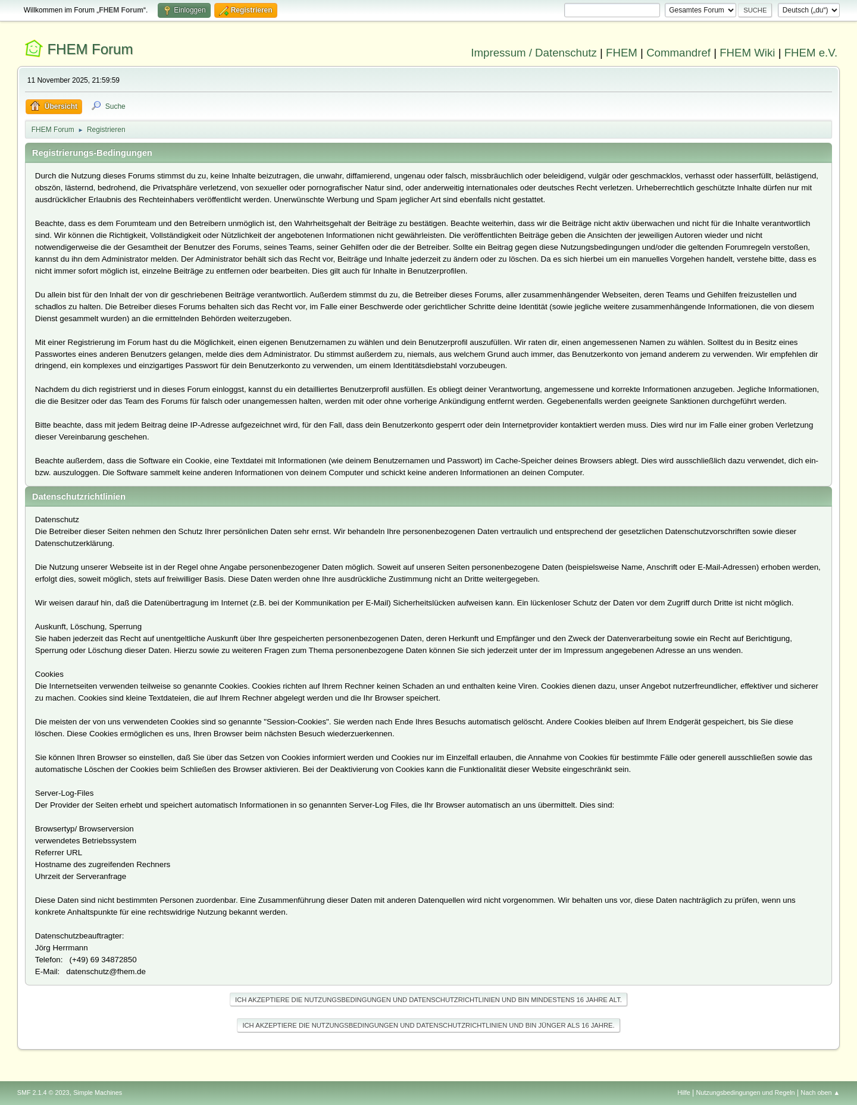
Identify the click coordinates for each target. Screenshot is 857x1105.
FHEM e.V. (811, 52)
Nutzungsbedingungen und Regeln (745, 1092)
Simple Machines (97, 1092)
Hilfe (683, 1092)
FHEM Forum (90, 49)
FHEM (621, 52)
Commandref (678, 52)
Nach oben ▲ (820, 1092)
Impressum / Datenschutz (534, 52)
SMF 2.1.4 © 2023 (43, 1092)
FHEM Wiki (747, 52)
